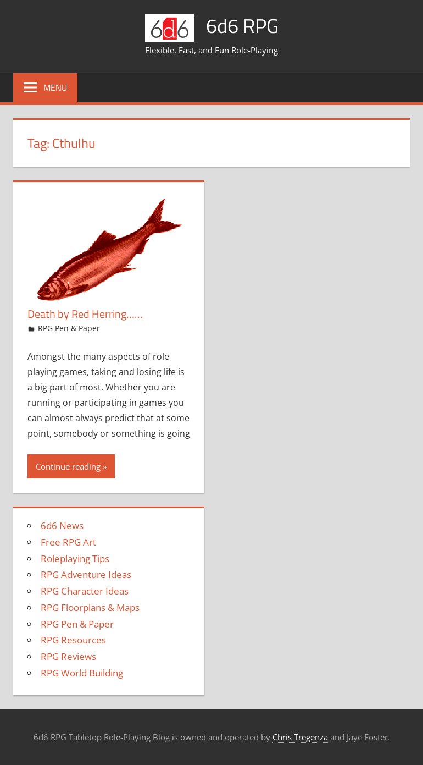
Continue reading (68, 466)
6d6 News (62, 525)
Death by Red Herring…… (85, 313)
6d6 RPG (242, 25)
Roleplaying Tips (75, 558)
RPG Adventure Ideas (86, 574)
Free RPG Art (68, 542)
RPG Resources (73, 640)
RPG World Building (82, 673)
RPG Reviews (68, 656)
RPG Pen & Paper (69, 328)
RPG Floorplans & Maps (90, 607)
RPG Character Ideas (85, 591)
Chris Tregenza (300, 736)
